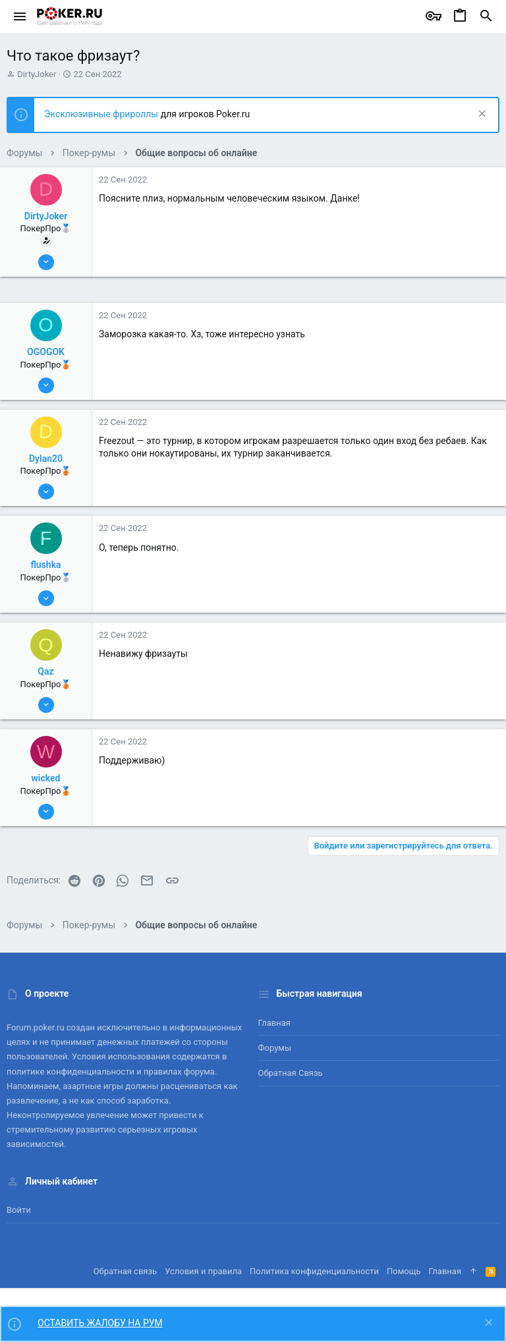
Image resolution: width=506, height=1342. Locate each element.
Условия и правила (203, 1271)
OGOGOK (46, 352)
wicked (46, 778)
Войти (19, 1210)
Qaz (45, 671)
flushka (45, 564)
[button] (20, 16)
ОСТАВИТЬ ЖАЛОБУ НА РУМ (100, 1323)
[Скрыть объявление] (480, 115)
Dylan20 (46, 458)
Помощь (404, 1271)
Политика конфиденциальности (314, 1271)
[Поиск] (486, 16)
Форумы (275, 1048)
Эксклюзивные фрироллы (102, 114)
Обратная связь (290, 1073)
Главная (274, 1023)
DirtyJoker (36, 74)
